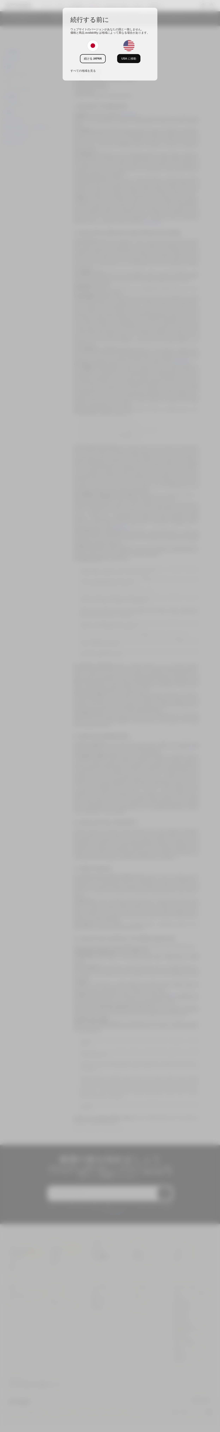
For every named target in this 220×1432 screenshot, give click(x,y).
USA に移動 (128, 58)
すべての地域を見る (83, 70)
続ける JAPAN (93, 58)
